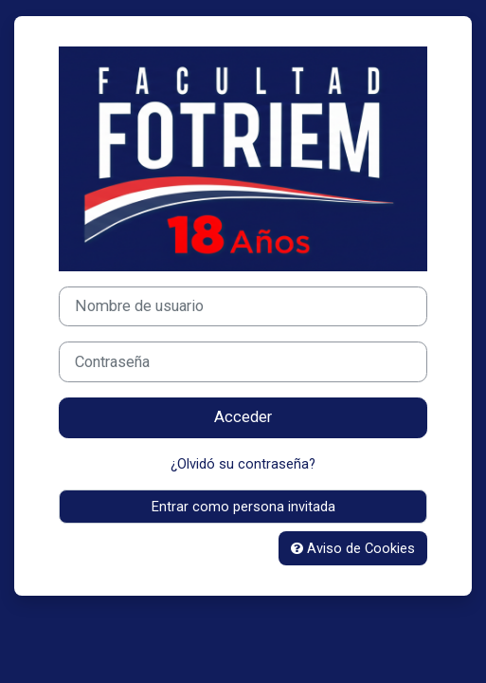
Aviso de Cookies (353, 548)
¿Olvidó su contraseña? (243, 463)
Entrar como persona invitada (243, 506)
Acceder (243, 417)
